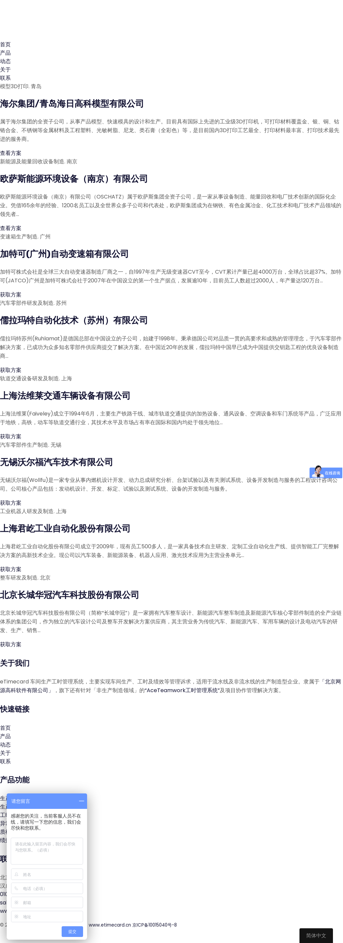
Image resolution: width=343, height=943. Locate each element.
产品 (5, 53)
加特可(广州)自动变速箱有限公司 (64, 254)
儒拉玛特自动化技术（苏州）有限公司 (74, 320)
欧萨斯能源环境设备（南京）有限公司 (74, 179)
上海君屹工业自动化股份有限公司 (65, 528)
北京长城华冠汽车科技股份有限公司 (69, 595)
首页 (5, 44)
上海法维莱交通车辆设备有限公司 (65, 396)
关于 (5, 69)
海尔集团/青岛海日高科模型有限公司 (72, 104)
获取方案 (11, 294)
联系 (5, 78)
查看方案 (11, 153)
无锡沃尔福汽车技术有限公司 (56, 462)
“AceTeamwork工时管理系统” (182, 690)
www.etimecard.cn (110, 925)
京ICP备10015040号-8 (154, 925)
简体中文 (316, 935)
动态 (5, 61)
